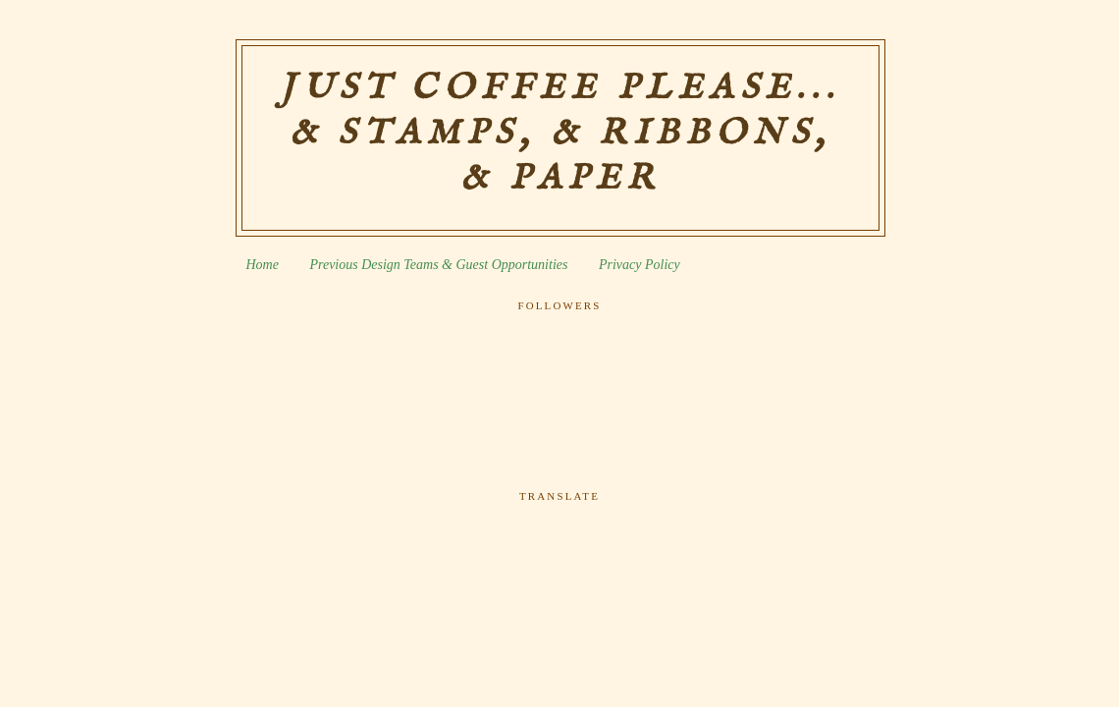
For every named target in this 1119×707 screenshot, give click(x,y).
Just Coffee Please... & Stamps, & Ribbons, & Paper (560, 133)
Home (262, 264)
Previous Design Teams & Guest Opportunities (438, 264)
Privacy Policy (639, 264)
